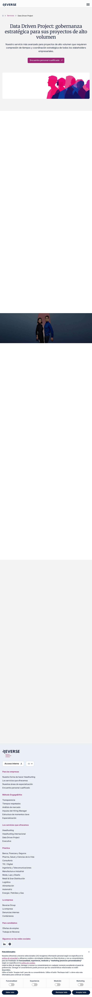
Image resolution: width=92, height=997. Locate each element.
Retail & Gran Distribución (13, 878)
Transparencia (8, 800)
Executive (6, 841)
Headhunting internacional (14, 834)
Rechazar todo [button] (61, 992)
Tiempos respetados (11, 803)
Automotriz (7, 889)
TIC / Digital (7, 864)
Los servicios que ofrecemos (15, 780)
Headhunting (8, 830)
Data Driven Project (10, 837)
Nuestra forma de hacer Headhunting (18, 777)
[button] (89, 952)
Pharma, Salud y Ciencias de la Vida (18, 857)
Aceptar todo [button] (81, 992)
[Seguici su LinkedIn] (4, 944)
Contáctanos (8, 916)
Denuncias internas (10, 912)
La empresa (7, 909)
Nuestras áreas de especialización (17, 784)
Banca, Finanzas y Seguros (14, 853)
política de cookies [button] (28, 963)
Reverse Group (9, 905)
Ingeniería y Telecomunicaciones (16, 867)
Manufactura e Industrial (13, 871)
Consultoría (7, 860)
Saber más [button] (10, 992)
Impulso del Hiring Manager (14, 811)
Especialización (9, 818)
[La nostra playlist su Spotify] (10, 944)
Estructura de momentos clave (15, 814)
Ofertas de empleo (10, 928)
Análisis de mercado (11, 807)
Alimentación (8, 886)
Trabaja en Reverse (10, 932)
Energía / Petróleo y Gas (13, 893)
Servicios (10, 15)
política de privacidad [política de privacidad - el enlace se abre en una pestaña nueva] (10, 958)
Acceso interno (12, 763)
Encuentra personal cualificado (44, 60)
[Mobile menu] (87, 4)
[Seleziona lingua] (30, 763)
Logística (6, 882)
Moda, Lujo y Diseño (11, 875)
